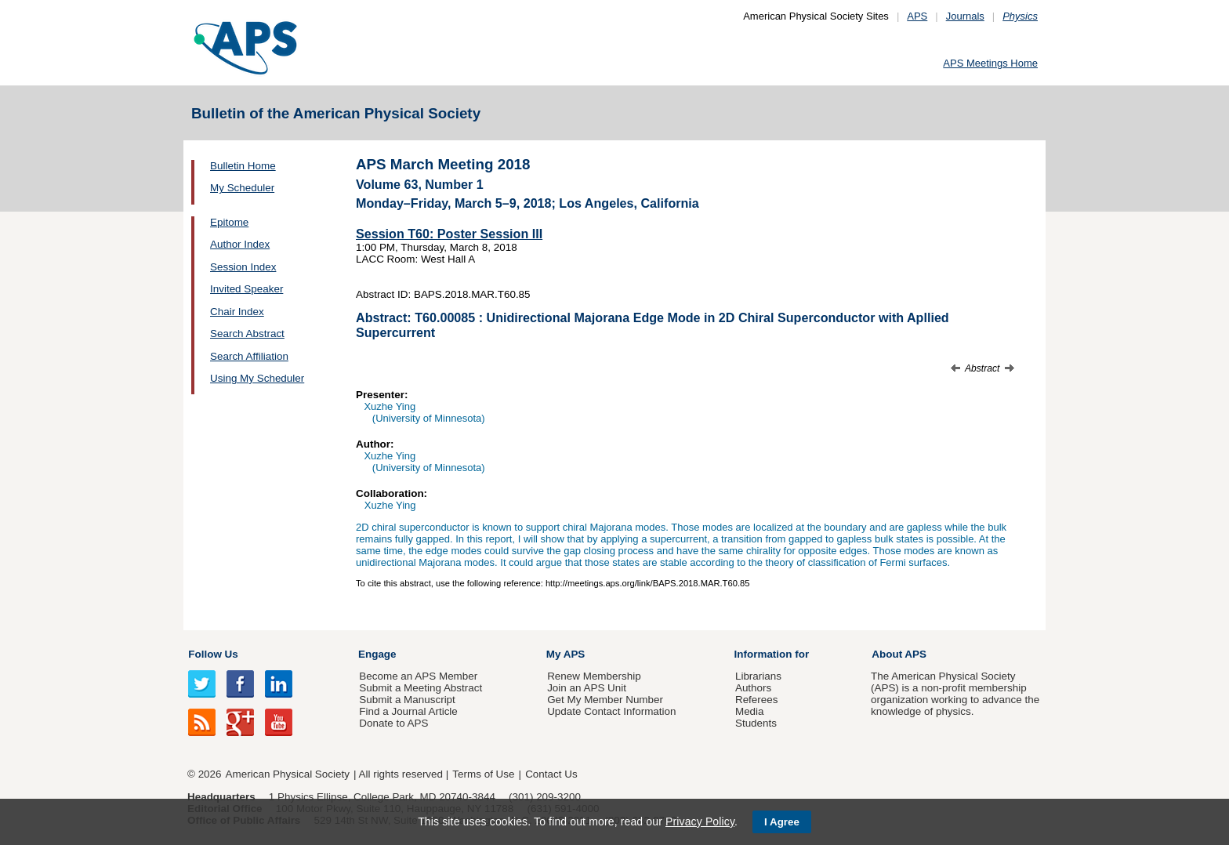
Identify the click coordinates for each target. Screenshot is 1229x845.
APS (917, 16)
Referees (756, 699)
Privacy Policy (699, 821)
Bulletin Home (243, 166)
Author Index (240, 244)
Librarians (758, 676)
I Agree (781, 822)
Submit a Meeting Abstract (420, 688)
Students (756, 723)
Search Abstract (247, 333)
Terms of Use (483, 774)
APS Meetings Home (990, 63)
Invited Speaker (246, 289)
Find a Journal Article (408, 711)
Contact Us (551, 774)
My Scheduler (242, 188)
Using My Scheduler (257, 378)
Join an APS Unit (586, 688)
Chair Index (237, 311)
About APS (899, 654)
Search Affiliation (249, 356)
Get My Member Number (605, 699)
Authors (753, 688)
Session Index (243, 267)
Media (749, 711)
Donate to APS (393, 723)
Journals (965, 16)
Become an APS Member (418, 676)
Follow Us (212, 654)
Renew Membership (594, 676)
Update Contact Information (611, 711)
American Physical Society (288, 774)
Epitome (229, 222)
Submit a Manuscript (407, 699)
